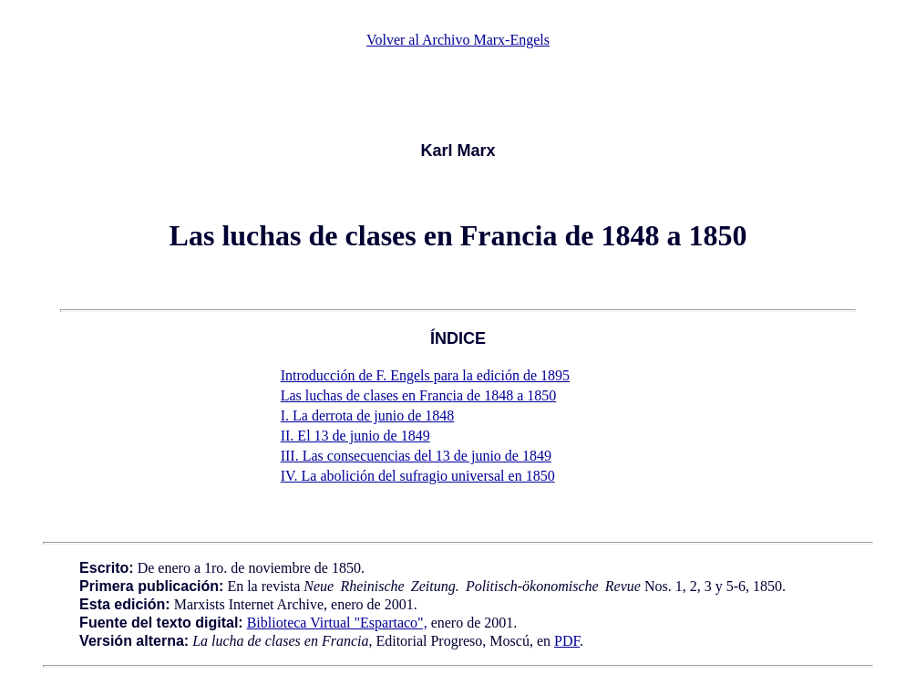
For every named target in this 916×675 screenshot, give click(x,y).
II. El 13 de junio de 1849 (355, 435)
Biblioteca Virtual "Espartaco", (337, 622)
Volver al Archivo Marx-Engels (458, 39)
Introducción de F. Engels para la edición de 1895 (425, 375)
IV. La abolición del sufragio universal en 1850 (418, 475)
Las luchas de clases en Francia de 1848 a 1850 (419, 395)
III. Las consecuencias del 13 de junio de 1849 (416, 455)
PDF (567, 641)
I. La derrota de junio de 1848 (368, 415)
